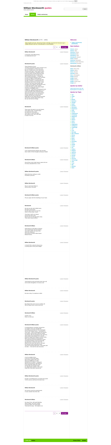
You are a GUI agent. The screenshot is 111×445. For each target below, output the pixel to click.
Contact (84, 440)
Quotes (33, 14)
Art (72, 97)
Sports (73, 156)
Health (73, 118)
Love (73, 130)
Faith (73, 110)
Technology (74, 160)
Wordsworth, (75, 63)
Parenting (74, 141)
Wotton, (74, 70)
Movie (73, 136)
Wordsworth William (30, 159)
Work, (74, 68)
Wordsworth (28, 106)
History (73, 119)
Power (73, 146)
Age (73, 94)
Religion (74, 150)
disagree (66, 51)
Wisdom (74, 166)
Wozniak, (74, 73)
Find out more (71, 1)
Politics (73, 149)
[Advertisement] (55, 27)
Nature (73, 139)
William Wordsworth (38, 8)
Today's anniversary (42, 14)
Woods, (74, 49)
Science (74, 153)
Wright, (74, 76)
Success (74, 158)
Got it (76, 1)
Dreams (73, 105)
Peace (73, 142)
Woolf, (74, 58)
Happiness (74, 116)
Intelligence (74, 125)
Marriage (74, 132)
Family (73, 111)
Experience (74, 108)
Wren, (75, 75)
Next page (64, 47)
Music (73, 138)
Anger (73, 96)
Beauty (73, 99)
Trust (73, 163)
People (73, 144)
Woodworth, (75, 57)
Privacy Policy (76, 440)
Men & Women (75, 133)
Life (72, 129)
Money (73, 135)
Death (73, 104)
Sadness (74, 152)
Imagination (75, 124)
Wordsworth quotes (30, 63)
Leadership (74, 127)
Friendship (74, 115)
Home (26, 14)
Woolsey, (77, 61)
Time (73, 161)
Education (74, 107)
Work (73, 167)
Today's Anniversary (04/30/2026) (77, 43)
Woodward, (74, 53)
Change (73, 102)
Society (73, 155)
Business (74, 101)
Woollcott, (75, 60)
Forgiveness (75, 113)
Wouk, (74, 71)
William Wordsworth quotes (32, 171)
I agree (61, 51)
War (73, 164)
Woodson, (74, 52)
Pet (72, 147)
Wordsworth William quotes (32, 147)
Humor (73, 122)
